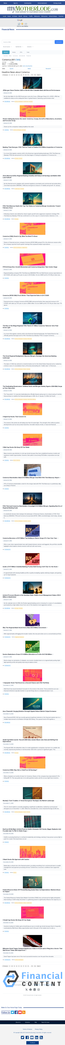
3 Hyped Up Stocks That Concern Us (14, 416)
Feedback (32, 1043)
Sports (16, 3)
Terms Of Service (47, 985)
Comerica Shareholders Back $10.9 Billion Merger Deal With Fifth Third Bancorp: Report (32, 477)
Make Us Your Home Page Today (11, 1007)
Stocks (14, 52)
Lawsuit (20, 158)
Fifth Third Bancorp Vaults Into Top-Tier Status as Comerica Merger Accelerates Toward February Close (31, 207)
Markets (6, 52)
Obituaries (44, 16)
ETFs (21, 52)
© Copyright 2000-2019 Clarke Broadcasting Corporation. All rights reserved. (32, 1032)
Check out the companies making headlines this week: (19, 126)
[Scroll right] (63, 3)
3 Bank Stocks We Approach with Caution (16, 859)
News (5, 3)
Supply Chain (24, 247)
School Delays (53, 16)
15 (32, 75)
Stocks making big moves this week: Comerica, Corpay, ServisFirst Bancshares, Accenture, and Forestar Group (32, 119)
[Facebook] (30, 990)
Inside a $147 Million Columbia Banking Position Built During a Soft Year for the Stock (31, 567)
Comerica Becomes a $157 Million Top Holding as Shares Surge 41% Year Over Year (30, 538)
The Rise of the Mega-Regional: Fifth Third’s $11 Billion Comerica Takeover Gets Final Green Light (30, 326)
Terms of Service (27, 1029)
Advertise (27, 1022)
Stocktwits (7, 488)
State (9, 16)
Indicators (29, 46)
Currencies (15, 55)
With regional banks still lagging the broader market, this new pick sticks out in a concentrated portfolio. (33, 634)
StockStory (7, 247)
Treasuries (28, 55)
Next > (38, 75)
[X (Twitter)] (26, 990)
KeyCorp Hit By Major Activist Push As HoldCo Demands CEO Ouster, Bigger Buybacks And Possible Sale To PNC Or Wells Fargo (32, 830)
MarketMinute (7, 101)
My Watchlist (18, 46)
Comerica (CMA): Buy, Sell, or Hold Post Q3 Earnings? (20, 770)
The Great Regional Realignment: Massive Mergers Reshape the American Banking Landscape (29, 357)
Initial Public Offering (31, 399)
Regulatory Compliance (19, 637)
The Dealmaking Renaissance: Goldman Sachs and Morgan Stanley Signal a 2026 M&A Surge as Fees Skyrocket (32, 387)
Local (4, 16)
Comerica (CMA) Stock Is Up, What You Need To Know (20, 236)
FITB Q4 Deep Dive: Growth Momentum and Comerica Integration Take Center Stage (30, 267)
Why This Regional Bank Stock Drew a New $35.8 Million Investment (25, 627)
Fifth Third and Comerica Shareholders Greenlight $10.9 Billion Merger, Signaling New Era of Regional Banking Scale (32, 507)
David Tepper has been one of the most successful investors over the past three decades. (29, 956)
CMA (17, 59)
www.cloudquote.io (44, 981)
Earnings (16, 608)
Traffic (31, 16)
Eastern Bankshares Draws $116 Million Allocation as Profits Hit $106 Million (28, 654)
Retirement (30, 338)
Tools (28, 52)
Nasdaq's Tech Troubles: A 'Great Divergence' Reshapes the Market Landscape (28, 800)
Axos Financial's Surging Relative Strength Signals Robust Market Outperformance (29, 711)
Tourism (60, 16)
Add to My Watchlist (27, 66)
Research (48, 68)
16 (35, 75)
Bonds (25, 369)
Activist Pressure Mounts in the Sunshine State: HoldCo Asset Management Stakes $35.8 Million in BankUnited (31, 596)
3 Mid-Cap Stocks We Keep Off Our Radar (16, 447)
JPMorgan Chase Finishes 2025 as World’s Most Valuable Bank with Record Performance (31, 90)
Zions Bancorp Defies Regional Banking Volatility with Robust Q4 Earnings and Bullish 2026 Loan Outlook (32, 176)
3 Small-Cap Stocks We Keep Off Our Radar (17, 920)
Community (27, 3)
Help (36, 1022)
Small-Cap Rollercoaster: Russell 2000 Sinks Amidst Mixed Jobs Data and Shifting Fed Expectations (30, 740)
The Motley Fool (7, 549)
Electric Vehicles (17, 460)
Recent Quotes (6, 46)
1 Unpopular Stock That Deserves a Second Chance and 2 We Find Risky (26, 683)
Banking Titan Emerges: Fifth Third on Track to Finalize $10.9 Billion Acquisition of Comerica (32, 147)
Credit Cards (26, 101)
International (22, 55)
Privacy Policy (37, 985)
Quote (11, 68)
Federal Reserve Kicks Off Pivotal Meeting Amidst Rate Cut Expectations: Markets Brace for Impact (31, 890)
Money (25, 16)
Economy (30, 101)
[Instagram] (38, 990)
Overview (6, 55)
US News (14, 16)
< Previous (5, 75)
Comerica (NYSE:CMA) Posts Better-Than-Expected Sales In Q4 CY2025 (26, 295)
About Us (18, 1022)
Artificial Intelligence (19, 101)
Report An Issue (45, 1022)
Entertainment (42, 3)
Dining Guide (57, 3)
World (20, 16)
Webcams (37, 16)
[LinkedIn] (34, 990)
